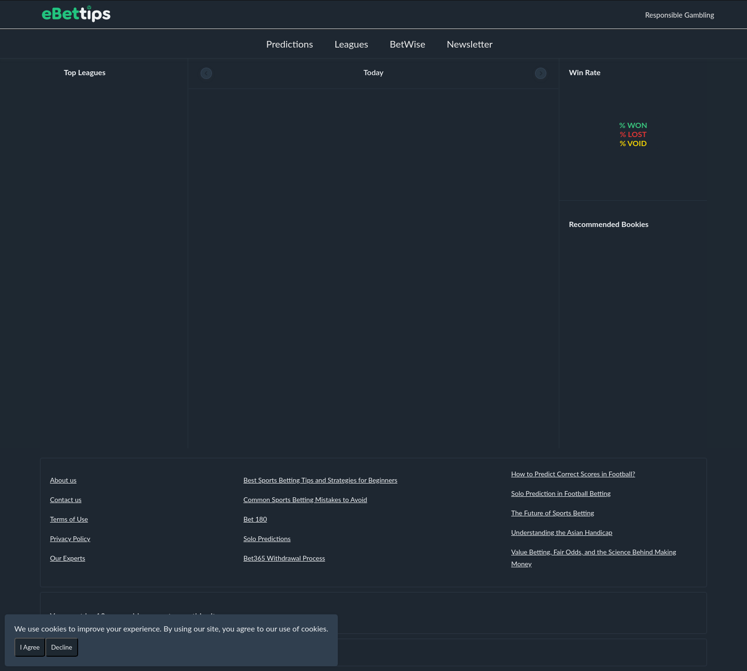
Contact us (65, 499)
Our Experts (67, 558)
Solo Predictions (267, 538)
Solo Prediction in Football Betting (561, 493)
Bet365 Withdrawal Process (284, 558)
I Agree (30, 647)
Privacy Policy (70, 538)
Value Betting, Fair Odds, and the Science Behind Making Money (593, 558)
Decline (61, 647)
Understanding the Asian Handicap (561, 532)
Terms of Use (69, 519)
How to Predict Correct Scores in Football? (573, 474)
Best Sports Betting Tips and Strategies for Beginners (320, 480)
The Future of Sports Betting (552, 513)
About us (63, 480)
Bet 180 (255, 519)
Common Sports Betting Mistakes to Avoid (305, 499)
